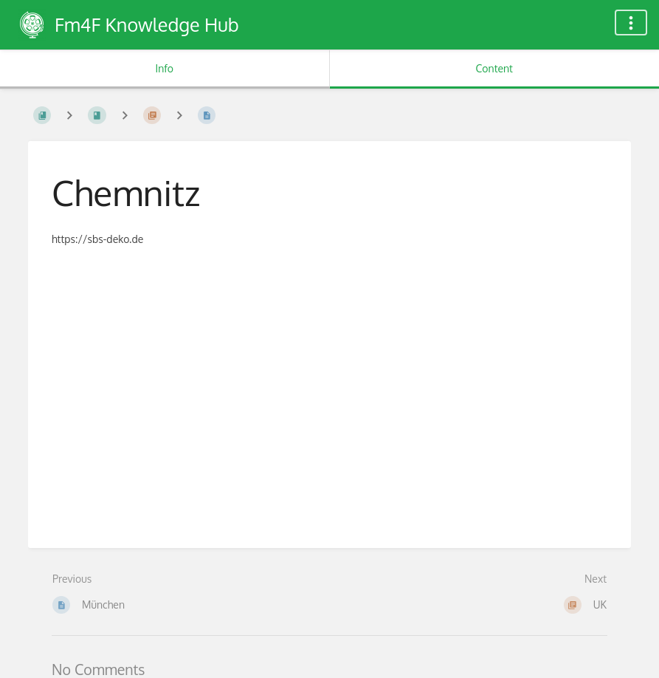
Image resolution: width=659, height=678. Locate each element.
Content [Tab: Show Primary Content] (494, 68)
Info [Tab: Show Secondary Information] (164, 68)
